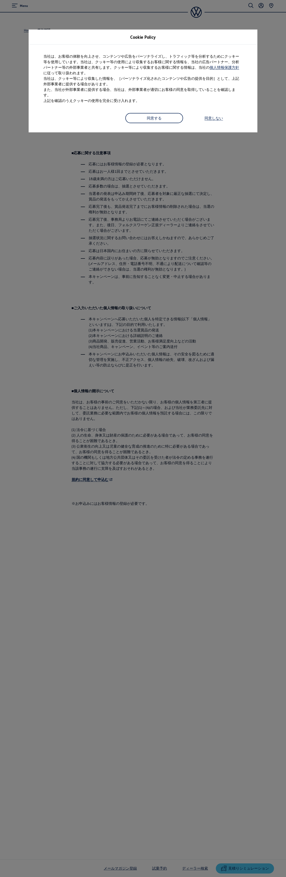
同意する (154, 118)
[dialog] (143, 438)
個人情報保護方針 (224, 67)
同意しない (214, 118)
